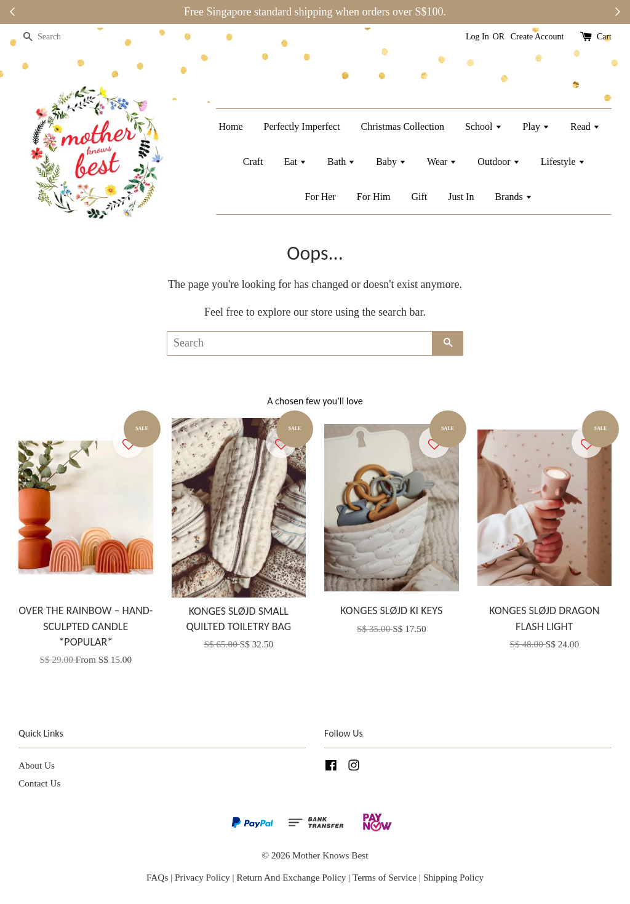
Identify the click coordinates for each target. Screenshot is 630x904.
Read (585, 126)
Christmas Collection (403, 126)
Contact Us (39, 783)
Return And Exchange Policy (291, 877)
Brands (513, 196)
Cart (604, 36)
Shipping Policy (453, 877)
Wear (442, 161)
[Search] (55, 37)
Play (536, 126)
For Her (320, 196)
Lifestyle (563, 161)
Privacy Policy (202, 877)
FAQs (157, 877)
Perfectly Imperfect (302, 126)
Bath (341, 161)
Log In (477, 36)
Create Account (537, 36)
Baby (391, 161)
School (483, 126)
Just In (461, 196)
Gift (419, 196)
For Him (374, 196)
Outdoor (498, 161)
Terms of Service (386, 877)
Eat (295, 161)
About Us (36, 765)
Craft (253, 161)
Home (230, 126)
